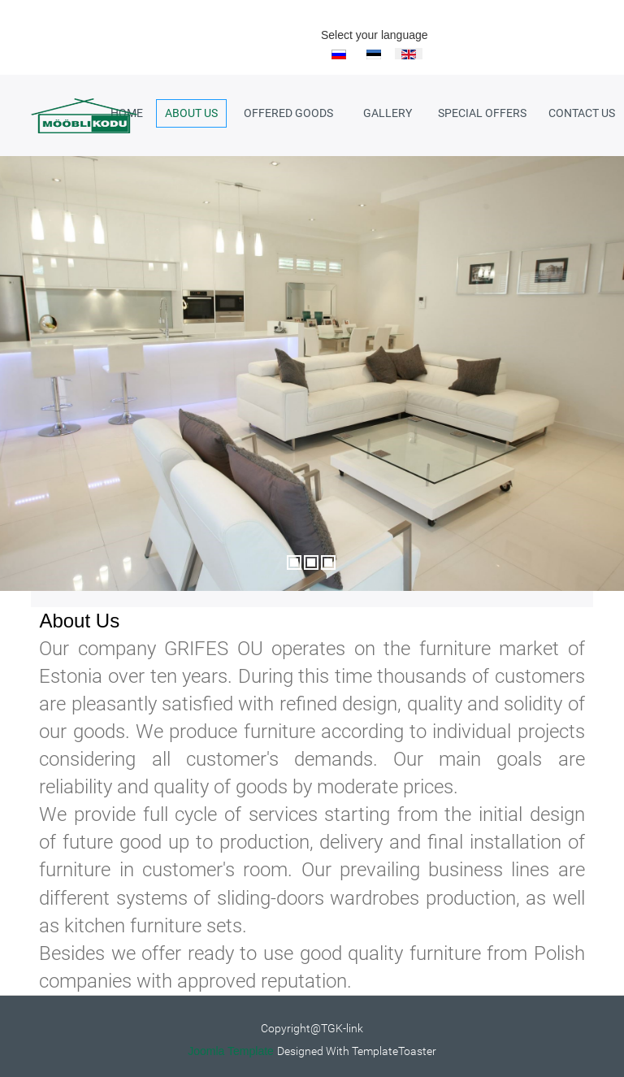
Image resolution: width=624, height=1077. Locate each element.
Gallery (387, 112)
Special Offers (482, 112)
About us (191, 112)
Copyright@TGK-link (312, 1028)
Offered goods (288, 112)
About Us (79, 621)
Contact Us (581, 112)
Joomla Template (231, 1050)
